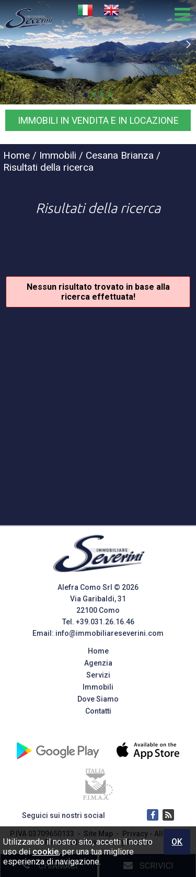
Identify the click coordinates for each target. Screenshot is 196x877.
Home (98, 651)
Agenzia (98, 663)
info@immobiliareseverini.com (109, 633)
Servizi (98, 675)
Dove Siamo (98, 699)
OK (176, 842)
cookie (45, 852)
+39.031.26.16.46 (105, 622)
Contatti (98, 711)
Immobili (98, 687)
